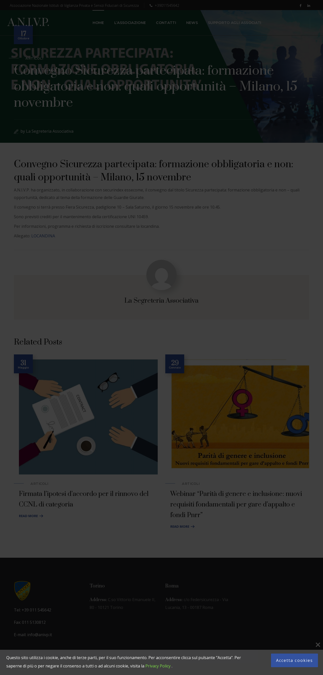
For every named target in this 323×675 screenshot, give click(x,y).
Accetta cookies (294, 660)
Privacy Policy (158, 666)
